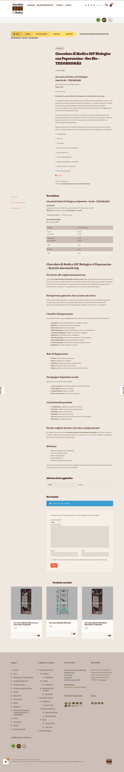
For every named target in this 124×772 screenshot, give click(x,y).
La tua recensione (56, 525)
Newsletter (16, 704)
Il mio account (99, 5)
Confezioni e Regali (46, 728)
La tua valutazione (56, 520)
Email (83, 551)
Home (17, 34)
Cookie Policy (17, 693)
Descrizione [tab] (14, 197)
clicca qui (102, 677)
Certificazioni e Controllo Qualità (23, 675)
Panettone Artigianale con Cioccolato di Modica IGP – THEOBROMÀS (21, 710)
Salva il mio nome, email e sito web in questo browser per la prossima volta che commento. (80, 560)
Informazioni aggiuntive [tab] (18, 202)
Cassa (15, 671)
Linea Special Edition (51, 710)
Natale (15, 700)
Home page (31, 5)
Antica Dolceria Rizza (48, 706)
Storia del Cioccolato (19, 727)
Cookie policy (68, 675)
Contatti (68, 5)
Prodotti (59, 5)
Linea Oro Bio (69, 34)
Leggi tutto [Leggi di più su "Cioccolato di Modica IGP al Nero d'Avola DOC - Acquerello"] (110, 633)
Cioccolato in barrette (41, 34)
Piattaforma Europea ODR (72, 677)
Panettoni (45, 671)
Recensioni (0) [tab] (15, 208)
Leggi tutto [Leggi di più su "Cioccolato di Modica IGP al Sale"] (74, 631)
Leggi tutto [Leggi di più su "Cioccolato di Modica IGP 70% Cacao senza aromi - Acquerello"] (38, 633)
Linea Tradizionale (50, 714)
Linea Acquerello (50, 721)
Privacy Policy (17, 719)
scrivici (83, 685)
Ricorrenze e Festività (46, 667)
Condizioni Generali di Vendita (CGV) (75, 668)
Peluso (44, 717)
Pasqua (15, 716)
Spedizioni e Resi (69, 670)
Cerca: (106, 5)
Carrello (15, 667)
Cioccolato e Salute (19, 682)
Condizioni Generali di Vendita (22, 686)
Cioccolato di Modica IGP (45, 5)
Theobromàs (56, 34)
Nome (52, 551)
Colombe (45, 678)
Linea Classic (49, 724)
